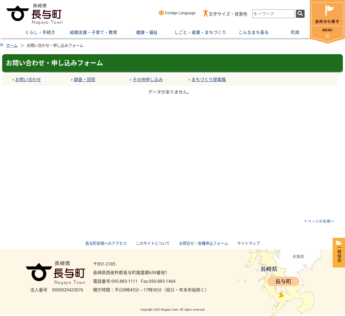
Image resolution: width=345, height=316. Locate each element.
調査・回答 (84, 79)
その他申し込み (148, 79)
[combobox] (274, 14)
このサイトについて (153, 243)
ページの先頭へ (321, 221)
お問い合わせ (28, 79)
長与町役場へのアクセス (106, 243)
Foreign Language (177, 12)
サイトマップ (248, 243)
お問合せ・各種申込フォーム (203, 243)
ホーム (12, 45)
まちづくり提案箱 (208, 79)
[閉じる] (327, 42)
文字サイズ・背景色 (228, 14)
